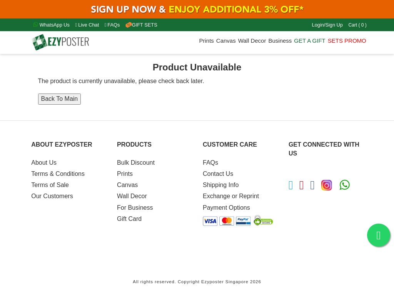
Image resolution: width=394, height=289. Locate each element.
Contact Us (218, 173)
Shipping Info (221, 185)
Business (280, 40)
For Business (135, 207)
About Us (44, 162)
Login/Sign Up (327, 25)
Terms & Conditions (58, 173)
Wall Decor (252, 40)
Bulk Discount (136, 162)
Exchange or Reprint (231, 196)
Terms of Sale (50, 185)
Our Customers (52, 196)
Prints (206, 40)
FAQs (112, 25)
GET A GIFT (309, 40)
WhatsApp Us (51, 25)
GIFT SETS (141, 25)
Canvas (226, 40)
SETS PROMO (347, 40)
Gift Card (129, 218)
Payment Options (226, 207)
